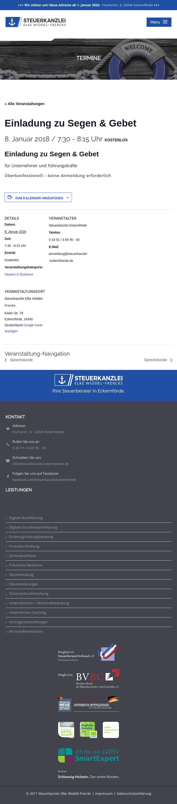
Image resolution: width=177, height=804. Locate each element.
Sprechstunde (21, 360)
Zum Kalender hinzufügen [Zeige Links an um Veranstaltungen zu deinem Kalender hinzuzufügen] (39, 198)
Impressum (104, 793)
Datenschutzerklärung (134, 793)
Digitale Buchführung (26, 517)
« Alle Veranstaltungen (24, 104)
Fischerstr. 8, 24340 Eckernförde (127, 5)
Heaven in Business (19, 274)
